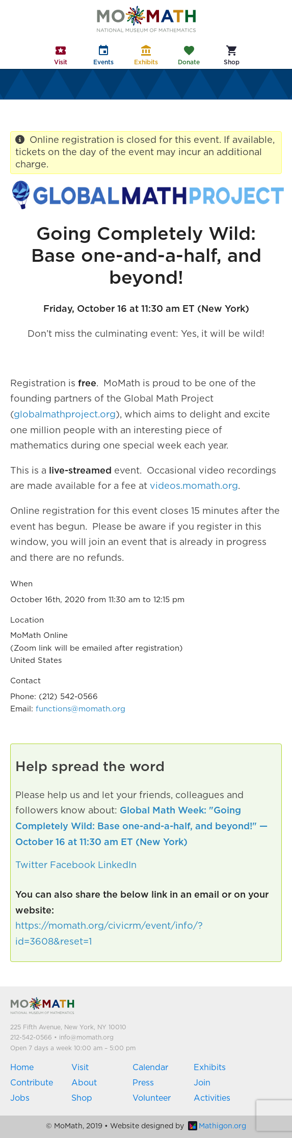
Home (22, 1067)
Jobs (20, 1098)
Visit (80, 1067)
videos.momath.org (194, 486)
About (84, 1083)
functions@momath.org (80, 709)
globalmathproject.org (65, 414)
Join (202, 1083)
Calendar (150, 1067)
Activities (212, 1098)
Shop (81, 1098)
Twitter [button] (31, 865)
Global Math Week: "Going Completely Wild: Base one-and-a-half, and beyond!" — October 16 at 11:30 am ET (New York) (141, 826)
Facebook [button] (72, 865)
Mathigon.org (217, 1126)
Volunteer (151, 1098)
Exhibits (210, 1067)
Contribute (31, 1083)
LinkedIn (117, 865)
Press (143, 1083)
